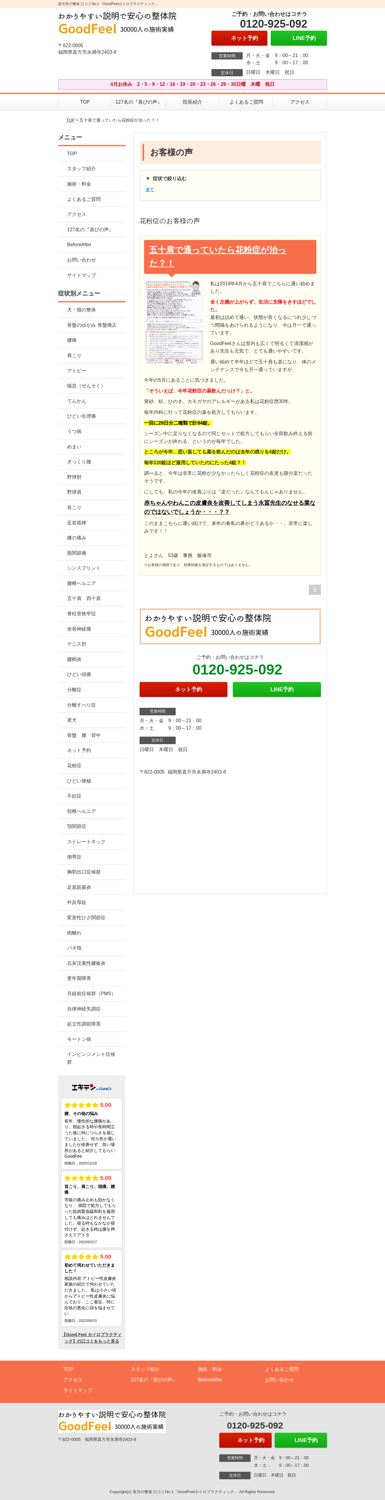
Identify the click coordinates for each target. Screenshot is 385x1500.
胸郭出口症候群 (84, 871)
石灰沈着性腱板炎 (86, 963)
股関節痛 (76, 553)
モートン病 (79, 1039)
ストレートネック (86, 841)
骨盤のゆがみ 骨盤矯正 (91, 325)
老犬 (72, 720)
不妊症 (74, 795)
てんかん (76, 401)
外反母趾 (76, 902)
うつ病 (74, 431)
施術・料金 (79, 183)
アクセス (300, 102)
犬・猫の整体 (81, 309)
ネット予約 (79, 750)
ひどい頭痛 (79, 674)
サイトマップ (81, 275)
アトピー (76, 370)
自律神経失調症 (84, 1008)
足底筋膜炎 (79, 887)
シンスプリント (84, 568)
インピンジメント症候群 (91, 1058)
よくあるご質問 (246, 102)
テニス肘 (76, 644)
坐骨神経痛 (79, 629)
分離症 (74, 689)
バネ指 (74, 947)
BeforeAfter (79, 244)
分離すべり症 (81, 705)
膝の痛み (76, 537)
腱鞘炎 (74, 659)
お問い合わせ (81, 259)
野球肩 (74, 492)
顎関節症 (76, 826)
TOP (85, 102)
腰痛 (72, 340)
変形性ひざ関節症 (86, 917)
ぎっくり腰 (79, 461)
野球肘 (74, 477)
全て (150, 189)
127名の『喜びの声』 (139, 102)
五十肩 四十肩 (84, 598)
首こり (74, 507)
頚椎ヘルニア (81, 811)
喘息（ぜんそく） (86, 385)
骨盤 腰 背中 (84, 735)
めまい (74, 446)
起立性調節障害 (84, 1023)
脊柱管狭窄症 (81, 613)
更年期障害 (79, 978)
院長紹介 (192, 102)
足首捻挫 (76, 522)
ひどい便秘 (79, 780)
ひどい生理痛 (81, 416)
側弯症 (74, 856)
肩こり (74, 355)
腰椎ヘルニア (81, 583)
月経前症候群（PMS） (91, 993)
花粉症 (74, 765)
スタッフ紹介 (81, 168)
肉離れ (74, 932)
